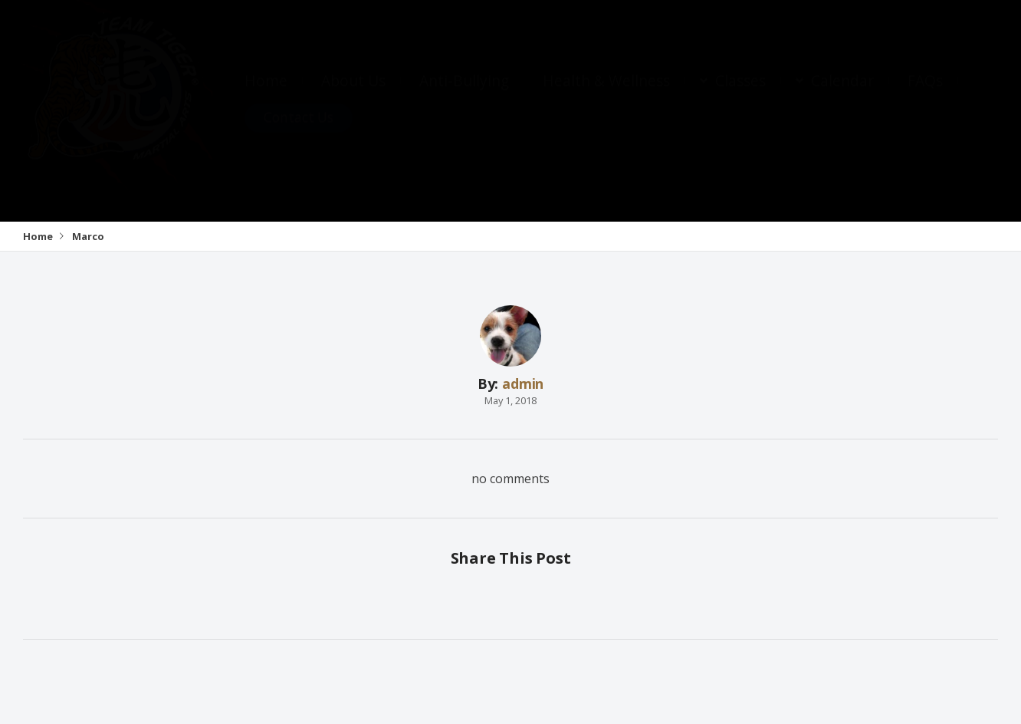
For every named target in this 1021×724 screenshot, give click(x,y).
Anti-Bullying (464, 95)
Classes (740, 95)
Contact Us (298, 132)
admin (522, 383)
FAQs (925, 95)
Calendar (842, 95)
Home (266, 95)
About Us (353, 95)
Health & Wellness (606, 95)
